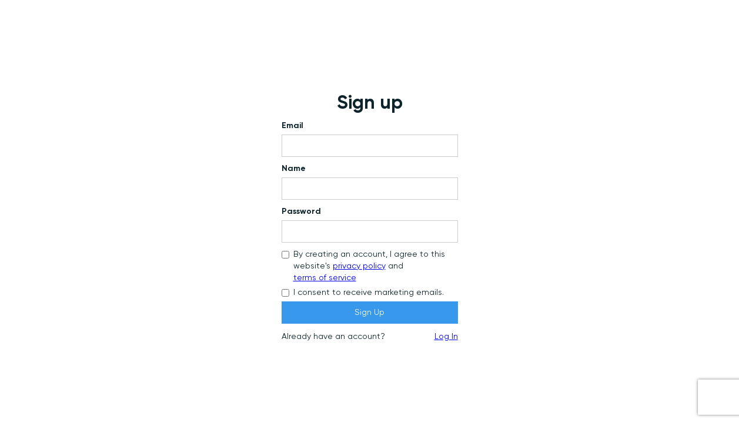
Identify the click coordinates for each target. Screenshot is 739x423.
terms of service (324, 278)
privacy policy (359, 266)
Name (294, 168)
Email (292, 126)
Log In (446, 337)
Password (301, 211)
